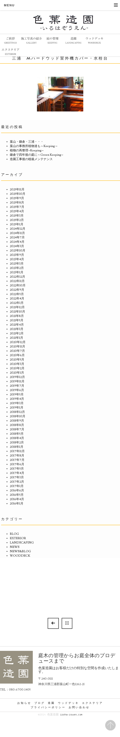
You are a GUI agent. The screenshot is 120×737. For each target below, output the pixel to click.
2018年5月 (17, 434)
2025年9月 (17, 198)
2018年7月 (17, 429)
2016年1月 (16, 504)
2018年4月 (17, 438)
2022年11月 (17, 281)
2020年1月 (17, 373)
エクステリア (92, 703)
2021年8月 (17, 316)
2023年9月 (17, 255)
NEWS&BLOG (20, 551)
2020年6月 (17, 355)
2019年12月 (17, 377)
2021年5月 (16, 320)
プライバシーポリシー (48, 707)
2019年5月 (17, 395)
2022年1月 (17, 303)
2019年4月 (17, 399)
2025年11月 (17, 190)
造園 (51, 703)
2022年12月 (17, 277)
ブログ (39, 703)
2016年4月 (17, 499)
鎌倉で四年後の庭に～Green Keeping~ (36, 155)
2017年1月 (17, 486)
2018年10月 (17, 416)
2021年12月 (17, 307)
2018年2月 (17, 443)
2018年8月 (17, 425)
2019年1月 (16, 408)
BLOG (14, 534)
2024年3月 (17, 246)
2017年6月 (17, 464)
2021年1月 (16, 338)
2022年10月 (18, 285)
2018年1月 (16, 447)
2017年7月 (17, 460)
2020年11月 (17, 347)
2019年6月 (17, 390)
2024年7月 (17, 237)
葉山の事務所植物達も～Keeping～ (34, 146)
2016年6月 (17, 490)
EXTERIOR (18, 538)
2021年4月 (17, 325)
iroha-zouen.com (71, 714)
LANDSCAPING (22, 543)
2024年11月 (17, 233)
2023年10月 (17, 251)
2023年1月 (16, 272)
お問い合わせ (79, 707)
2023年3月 (17, 264)
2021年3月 (16, 329)
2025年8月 (17, 203)
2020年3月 (17, 364)
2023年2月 (17, 268)
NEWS (14, 547)
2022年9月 (17, 290)
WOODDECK (20, 556)
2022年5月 (17, 294)
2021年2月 (17, 333)
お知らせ (24, 703)
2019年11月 (17, 381)
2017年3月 (17, 477)
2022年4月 (17, 299)
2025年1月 (16, 224)
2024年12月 (17, 229)
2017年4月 (17, 473)
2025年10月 (17, 194)
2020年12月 (18, 342)
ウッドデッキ (68, 703)
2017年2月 (17, 482)
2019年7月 (17, 386)
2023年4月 (17, 259)
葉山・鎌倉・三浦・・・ (26, 142)
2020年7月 (17, 351)
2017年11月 (17, 451)
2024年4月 (17, 242)
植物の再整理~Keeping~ (26, 150)
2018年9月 (17, 421)
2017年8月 (17, 456)
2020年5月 (17, 360)
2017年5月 (17, 469)
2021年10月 (17, 312)
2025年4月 (17, 211)
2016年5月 (17, 495)
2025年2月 (17, 220)
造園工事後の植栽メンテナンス (31, 159)
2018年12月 (17, 412)
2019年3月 (17, 403)
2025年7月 (17, 207)
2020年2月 (17, 368)
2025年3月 (17, 216)
